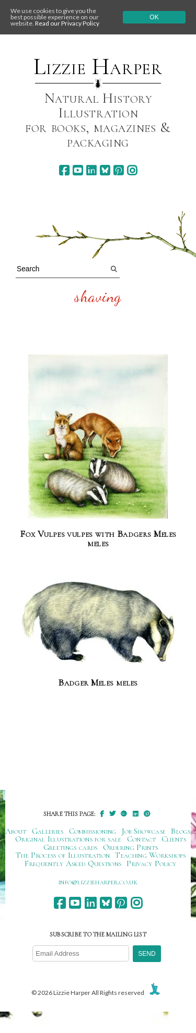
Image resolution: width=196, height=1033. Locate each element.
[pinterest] (118, 170)
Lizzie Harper (98, 67)
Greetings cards (70, 847)
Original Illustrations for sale (68, 839)
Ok (153, 17)
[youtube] (78, 170)
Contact (141, 839)
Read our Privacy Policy (67, 23)
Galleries (48, 831)
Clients (174, 839)
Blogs (181, 831)
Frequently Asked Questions (73, 863)
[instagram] (132, 170)
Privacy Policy (151, 863)
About (16, 831)
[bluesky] (105, 170)
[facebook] (64, 170)
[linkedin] (91, 170)
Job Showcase (144, 831)
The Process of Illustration (63, 855)
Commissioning (93, 831)
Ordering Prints (130, 847)
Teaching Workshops (150, 855)
